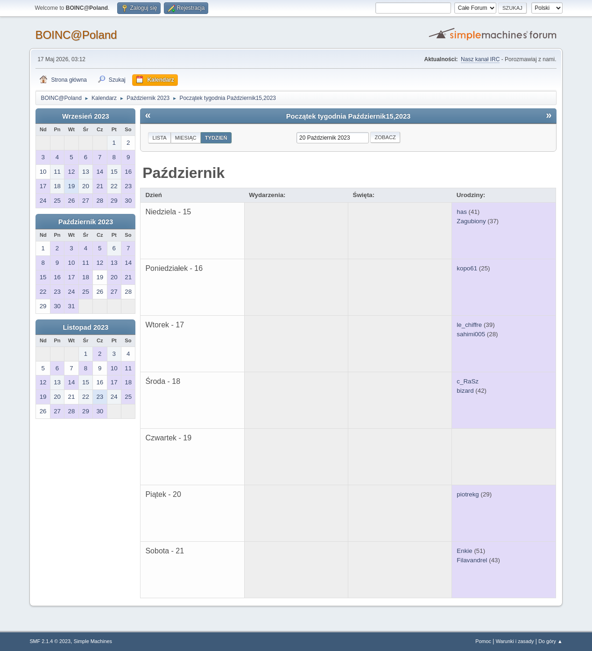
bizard (465, 390)
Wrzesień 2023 (85, 116)
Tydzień (216, 138)
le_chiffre (469, 324)
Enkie (464, 550)
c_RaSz (468, 381)
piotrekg (468, 494)
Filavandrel (472, 560)
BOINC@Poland (76, 34)
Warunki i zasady (515, 641)
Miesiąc (186, 138)
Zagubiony (471, 221)
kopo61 (467, 268)
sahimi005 (471, 334)
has (462, 211)
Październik (183, 172)
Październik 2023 (85, 222)
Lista (159, 138)
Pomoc (483, 641)
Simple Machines (93, 641)
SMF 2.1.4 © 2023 (49, 641)
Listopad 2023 (86, 327)
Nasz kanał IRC (480, 59)
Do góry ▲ (550, 641)
